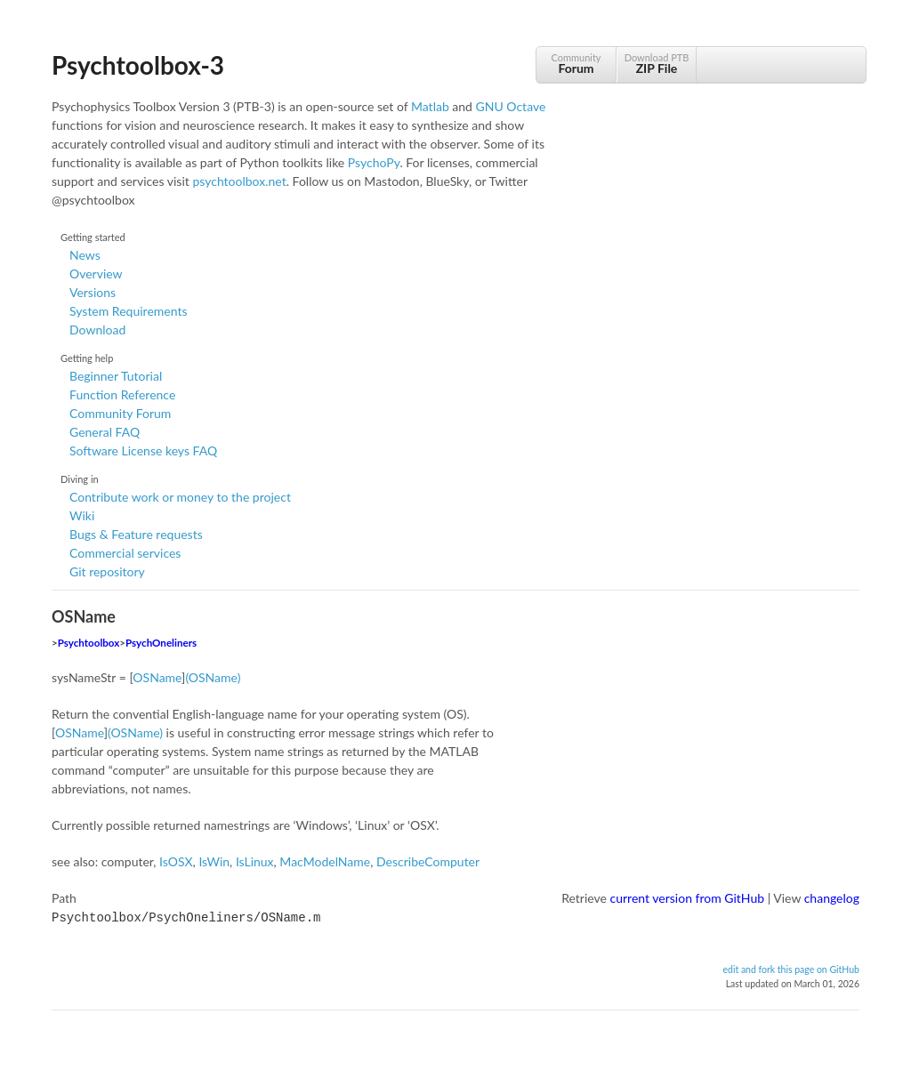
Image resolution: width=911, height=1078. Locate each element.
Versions (92, 292)
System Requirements (128, 310)
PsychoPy (374, 162)
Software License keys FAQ (143, 450)
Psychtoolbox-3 (138, 65)
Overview (96, 273)
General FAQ (104, 431)
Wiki (81, 515)
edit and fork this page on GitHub (790, 967)
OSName (157, 677)
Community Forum (120, 413)
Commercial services (125, 552)
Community (576, 64)
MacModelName (324, 861)
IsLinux (255, 861)
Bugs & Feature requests (136, 534)
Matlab (430, 106)
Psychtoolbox (89, 642)
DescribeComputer (428, 861)
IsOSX (176, 861)
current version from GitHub (687, 897)
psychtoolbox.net (239, 181)
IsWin (214, 861)
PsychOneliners (161, 642)
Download (97, 329)
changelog (831, 897)
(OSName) (212, 677)
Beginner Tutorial (115, 375)
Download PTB (656, 64)
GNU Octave (511, 106)
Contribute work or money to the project (180, 496)
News (85, 254)
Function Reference (122, 394)
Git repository (107, 571)
